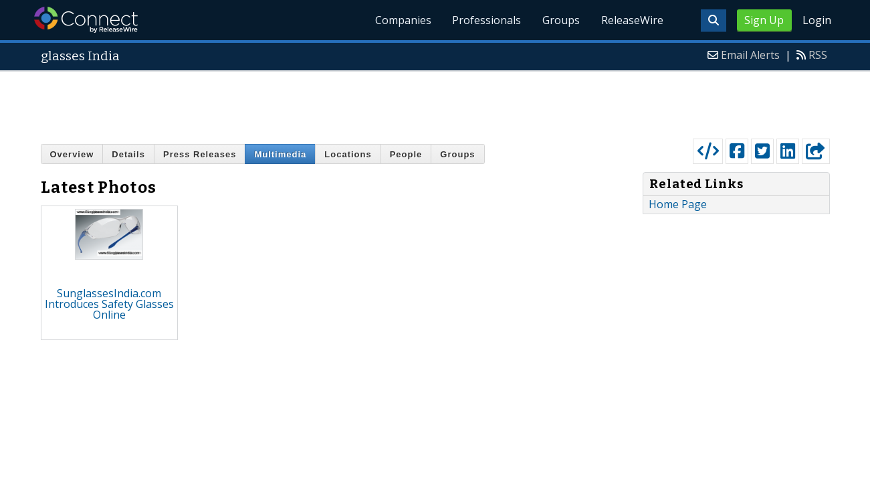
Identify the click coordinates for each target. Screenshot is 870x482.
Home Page (678, 204)
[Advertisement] (435, 102)
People (406, 154)
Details (128, 154)
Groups (561, 20)
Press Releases (199, 154)
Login (816, 20)
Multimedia (280, 154)
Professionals (486, 20)
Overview (72, 154)
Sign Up (764, 20)
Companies (402, 20)
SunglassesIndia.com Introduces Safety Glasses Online (109, 304)
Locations (347, 154)
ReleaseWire (632, 20)
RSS (817, 55)
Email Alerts (750, 55)
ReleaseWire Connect (86, 20)
